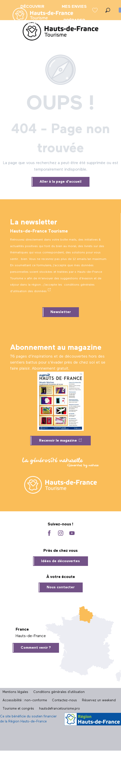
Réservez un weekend (99, 700)
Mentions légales (15, 692)
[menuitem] (39, 15)
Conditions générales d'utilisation (59, 692)
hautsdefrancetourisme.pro (59, 708)
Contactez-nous (64, 700)
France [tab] (22, 630)
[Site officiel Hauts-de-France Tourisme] (60, 32)
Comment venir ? (36, 647)
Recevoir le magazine (58, 440)
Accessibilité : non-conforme (25, 700)
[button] (107, 10)
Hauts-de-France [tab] (31, 636)
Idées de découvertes (60, 561)
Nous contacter (61, 587)
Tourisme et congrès (18, 708)
